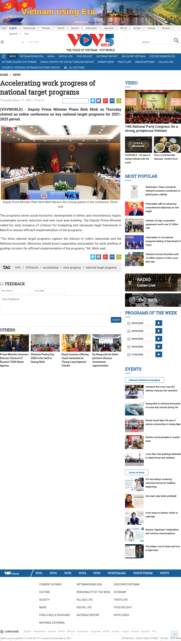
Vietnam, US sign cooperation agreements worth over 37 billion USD (162, 224)
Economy (120, 592)
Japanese (108, 28)
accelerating (50, 267)
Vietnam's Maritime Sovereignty (144, 380)
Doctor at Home (136, 472)
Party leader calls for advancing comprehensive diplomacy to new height (162, 208)
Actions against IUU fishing (19, 61)
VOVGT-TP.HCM (142, 573)
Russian (166, 28)
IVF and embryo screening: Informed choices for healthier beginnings (160, 483)
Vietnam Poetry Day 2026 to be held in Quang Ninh (42, 358)
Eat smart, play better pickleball (161, 496)
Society (44, 599)
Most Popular (141, 176)
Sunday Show (106, 61)
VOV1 (38, 573)
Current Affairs (50, 584)
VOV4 (82, 573)
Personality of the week (93, 592)
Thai (154, 631)
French (60, 28)
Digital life (66, 56)
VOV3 (67, 573)
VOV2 (53, 573)
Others (7, 330)
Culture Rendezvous (162, 56)
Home (4, 75)
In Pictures (121, 615)
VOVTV (164, 573)
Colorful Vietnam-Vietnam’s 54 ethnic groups (31, 67)
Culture (44, 592)
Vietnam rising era (32, 56)
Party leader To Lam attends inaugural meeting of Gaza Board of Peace (163, 241)
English (13, 28)
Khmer (123, 28)
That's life (124, 61)
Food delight (85, 56)
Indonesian (91, 28)
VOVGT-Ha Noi (117, 573)
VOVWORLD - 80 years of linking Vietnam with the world (137, 159)
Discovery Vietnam (133, 56)
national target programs (101, 267)
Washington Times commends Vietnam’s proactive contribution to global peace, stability (163, 191)
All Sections (74, 67)
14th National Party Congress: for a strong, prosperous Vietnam (151, 129)
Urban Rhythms (145, 61)
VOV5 (96, 573)
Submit (116, 319)
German (75, 28)
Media (51, 56)
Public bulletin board (54, 615)
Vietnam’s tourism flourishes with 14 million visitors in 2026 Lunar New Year (162, 258)
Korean (137, 28)
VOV (18, 267)
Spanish (145, 631)
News (12, 56)
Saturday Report (107, 56)
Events (133, 369)
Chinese (46, 28)
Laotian (151, 28)
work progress (72, 267)
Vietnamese (29, 28)
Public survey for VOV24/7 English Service (67, 61)
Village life (165, 61)
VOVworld (32, 267)
